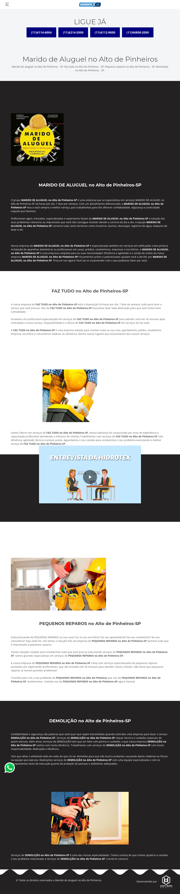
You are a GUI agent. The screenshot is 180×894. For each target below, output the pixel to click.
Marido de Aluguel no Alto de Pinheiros (78, 880)
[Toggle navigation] (7, 4)
